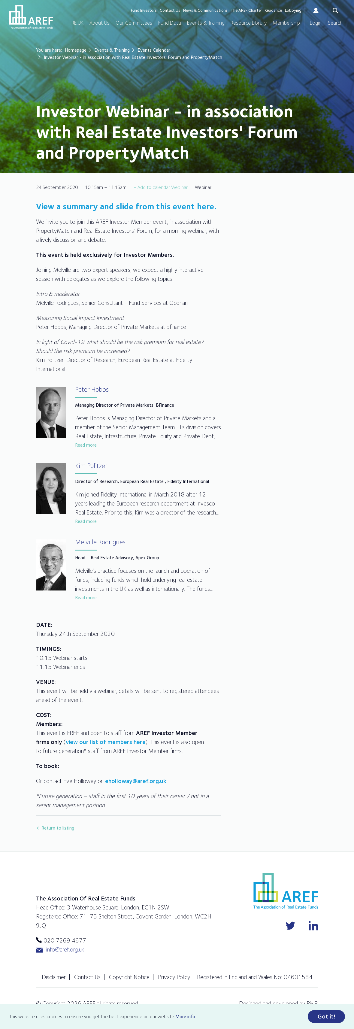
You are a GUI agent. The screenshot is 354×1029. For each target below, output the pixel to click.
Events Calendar (154, 50)
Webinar (179, 187)
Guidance (273, 10)
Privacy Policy (174, 977)
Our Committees (134, 23)
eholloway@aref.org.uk (135, 781)
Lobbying (293, 10)
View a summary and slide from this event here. (127, 206)
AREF (31, 17)
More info (185, 1016)
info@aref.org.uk (60, 949)
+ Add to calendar (152, 187)
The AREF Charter (246, 10)
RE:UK (77, 23)
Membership (286, 23)
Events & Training (206, 23)
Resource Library (249, 23)
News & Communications (205, 10)
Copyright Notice (129, 977)
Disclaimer (54, 977)
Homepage (75, 50)
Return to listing (57, 828)
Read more (86, 445)
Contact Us (170, 10)
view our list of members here (106, 741)
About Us (99, 23)
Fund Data (169, 23)
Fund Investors (144, 10)
